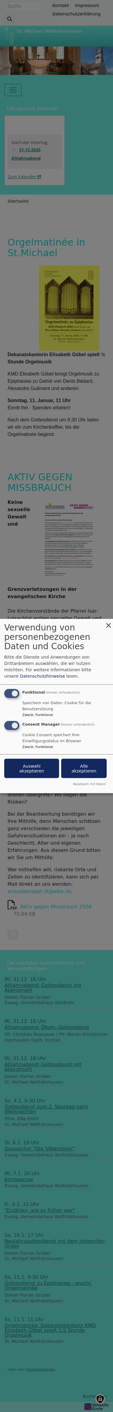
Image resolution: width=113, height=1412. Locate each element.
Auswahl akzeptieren (31, 768)
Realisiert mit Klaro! (89, 784)
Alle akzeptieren (83, 768)
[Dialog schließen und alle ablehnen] (108, 623)
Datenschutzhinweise (42, 676)
